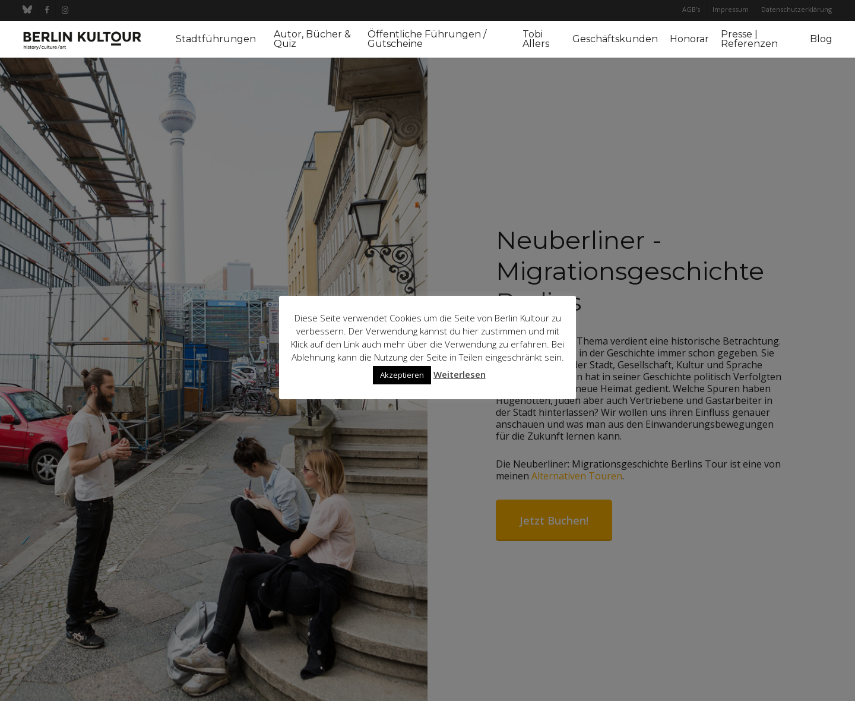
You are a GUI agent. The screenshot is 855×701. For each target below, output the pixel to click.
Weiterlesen (459, 374)
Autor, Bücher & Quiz (312, 39)
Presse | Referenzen (749, 39)
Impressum (730, 9)
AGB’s (691, 9)
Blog (821, 39)
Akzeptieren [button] (402, 375)
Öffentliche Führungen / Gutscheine (427, 39)
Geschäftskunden (615, 39)
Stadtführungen (216, 39)
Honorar (689, 39)
